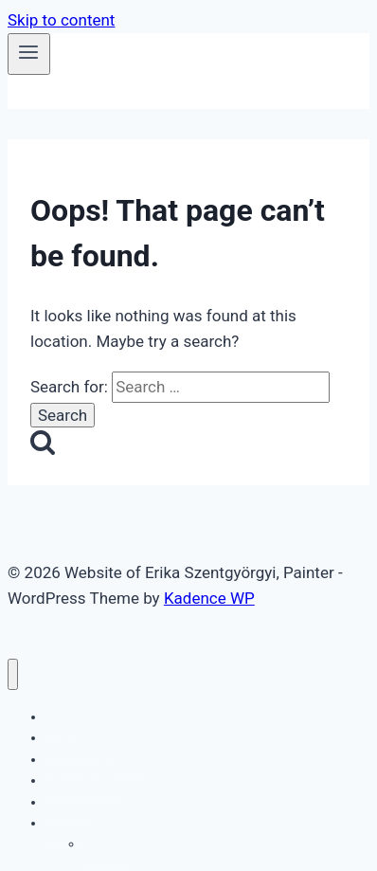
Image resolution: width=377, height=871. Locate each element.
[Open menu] (29, 54)
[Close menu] (13, 674)
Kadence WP (209, 598)
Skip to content (61, 19)
